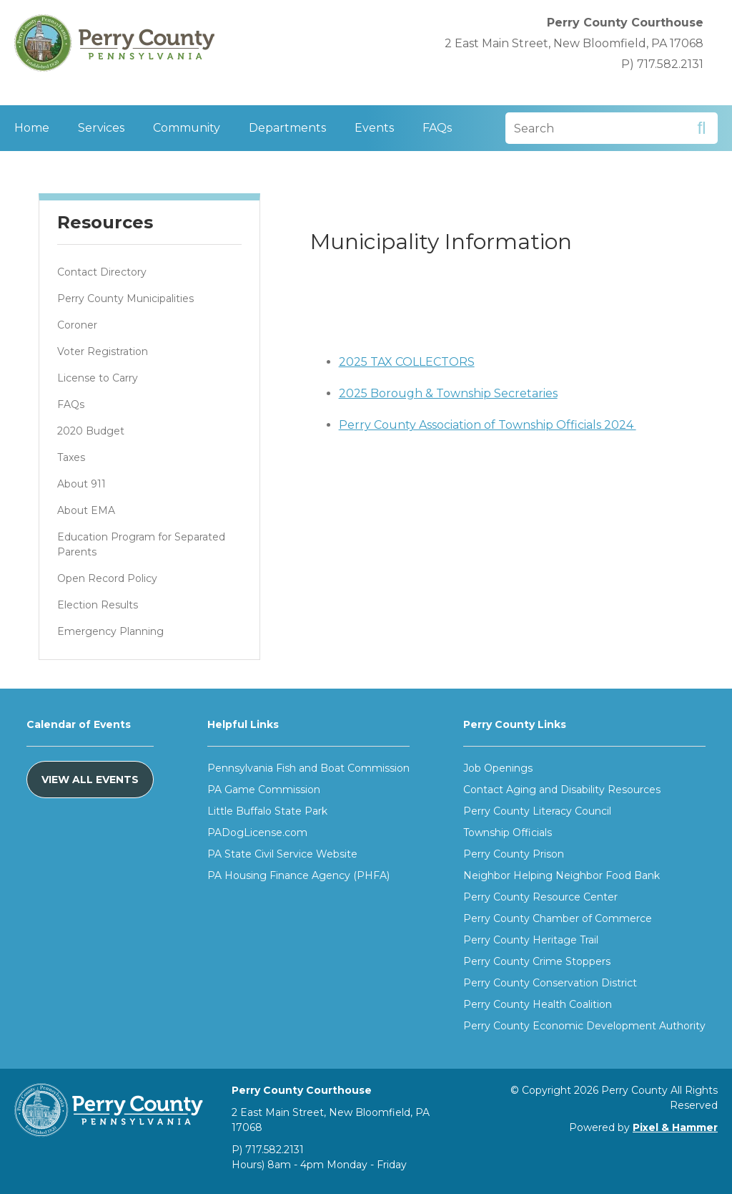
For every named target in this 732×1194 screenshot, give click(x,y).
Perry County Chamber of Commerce (557, 918)
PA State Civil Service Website (282, 854)
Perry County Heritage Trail (530, 939)
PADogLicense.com (257, 832)
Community (186, 128)
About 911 (81, 483)
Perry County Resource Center (540, 896)
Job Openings (498, 768)
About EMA (86, 510)
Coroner (77, 325)
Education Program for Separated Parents (141, 544)
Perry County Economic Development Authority (584, 1025)
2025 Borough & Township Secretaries (448, 393)
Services (101, 128)
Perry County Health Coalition (537, 1004)
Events (374, 128)
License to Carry (97, 378)
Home (31, 128)
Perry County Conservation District (550, 982)
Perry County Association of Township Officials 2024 (487, 425)
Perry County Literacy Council (537, 811)
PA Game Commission (263, 789)
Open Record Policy (107, 578)
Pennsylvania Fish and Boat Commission (308, 768)
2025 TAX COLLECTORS (407, 362)
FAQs (437, 128)
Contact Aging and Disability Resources (562, 789)
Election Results (97, 604)
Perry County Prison (513, 854)
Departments (287, 128)
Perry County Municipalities (125, 298)
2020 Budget (90, 430)
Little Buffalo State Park (267, 811)
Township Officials (507, 832)
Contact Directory (102, 272)
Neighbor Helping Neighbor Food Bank (561, 875)
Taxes (71, 457)
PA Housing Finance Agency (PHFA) (298, 875)
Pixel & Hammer (675, 1127)
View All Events (90, 779)
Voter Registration (102, 351)
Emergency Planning (110, 631)
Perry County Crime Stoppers (536, 961)
